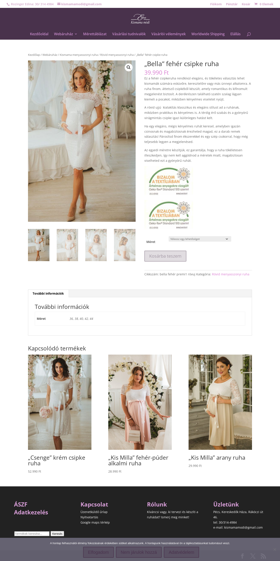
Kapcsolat (94, 504)
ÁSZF (20, 504)
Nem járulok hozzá (139, 552)
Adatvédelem (181, 552)
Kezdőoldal (39, 34)
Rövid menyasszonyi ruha (117, 55)
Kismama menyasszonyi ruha (79, 55)
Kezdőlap (34, 55)
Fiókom (216, 4)
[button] (129, 67)
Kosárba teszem (165, 256)
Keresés (57, 534)
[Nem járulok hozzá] (274, 549)
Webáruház (63, 34)
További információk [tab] (48, 293)
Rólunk (157, 504)
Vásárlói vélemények (168, 34)
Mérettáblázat (95, 34)
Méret (150, 242)
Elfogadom (98, 552)
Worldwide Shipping (208, 34)
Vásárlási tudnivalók (129, 34)
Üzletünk (226, 504)
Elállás (235, 34)
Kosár (246, 4)
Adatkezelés (31, 512)
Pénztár (232, 4)
